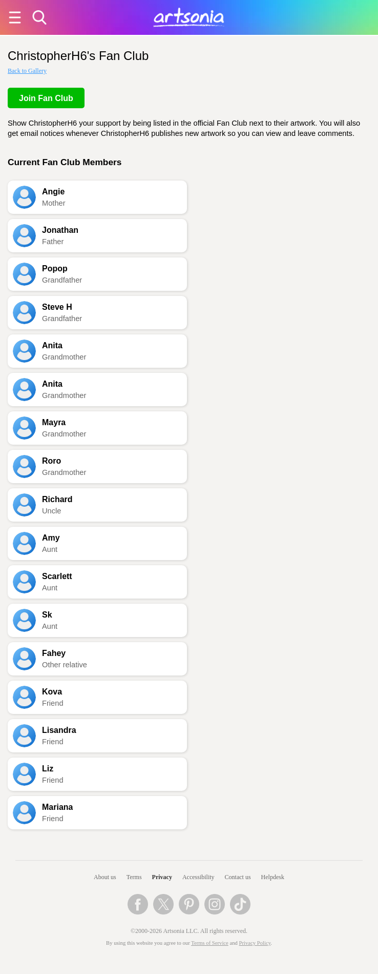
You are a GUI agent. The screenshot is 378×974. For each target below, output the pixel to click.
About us (105, 877)
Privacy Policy (255, 943)
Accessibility (198, 877)
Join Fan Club (46, 98)
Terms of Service (209, 943)
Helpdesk (272, 877)
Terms (134, 877)
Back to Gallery (27, 70)
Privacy (162, 877)
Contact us (238, 877)
